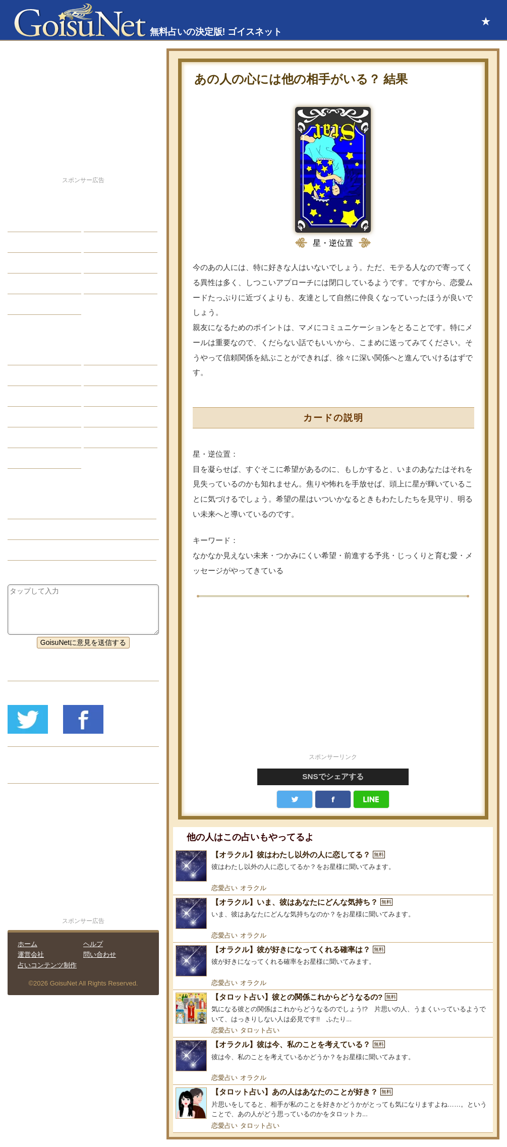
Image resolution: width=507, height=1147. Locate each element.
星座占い (29, 355)
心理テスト (109, 437)
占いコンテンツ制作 (47, 965)
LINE (371, 799)
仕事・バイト (112, 263)
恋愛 (22, 221)
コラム (101, 417)
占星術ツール (112, 355)
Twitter (294, 799)
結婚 (98, 221)
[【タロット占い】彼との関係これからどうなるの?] (333, 1008)
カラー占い (32, 396)
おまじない (32, 458)
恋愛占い (224, 888)
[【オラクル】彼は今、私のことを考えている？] (333, 1055)
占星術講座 (32, 304)
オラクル (253, 888)
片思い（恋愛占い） (47, 529)
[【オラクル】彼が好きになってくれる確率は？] (333, 961)
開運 (22, 284)
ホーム (27, 944)
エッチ (25, 263)
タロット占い (259, 1030)
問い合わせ (99, 954)
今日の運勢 (109, 242)
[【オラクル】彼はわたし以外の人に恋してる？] (333, 866)
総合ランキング (116, 284)
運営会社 (31, 954)
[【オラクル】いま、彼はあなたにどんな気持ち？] (333, 913)
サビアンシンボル (43, 375)
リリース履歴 (36, 773)
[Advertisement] (333, 680)
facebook (333, 799)
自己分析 (29, 242)
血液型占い (109, 396)
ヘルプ (93, 944)
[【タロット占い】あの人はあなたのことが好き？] (333, 1103)
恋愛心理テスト (40, 437)
